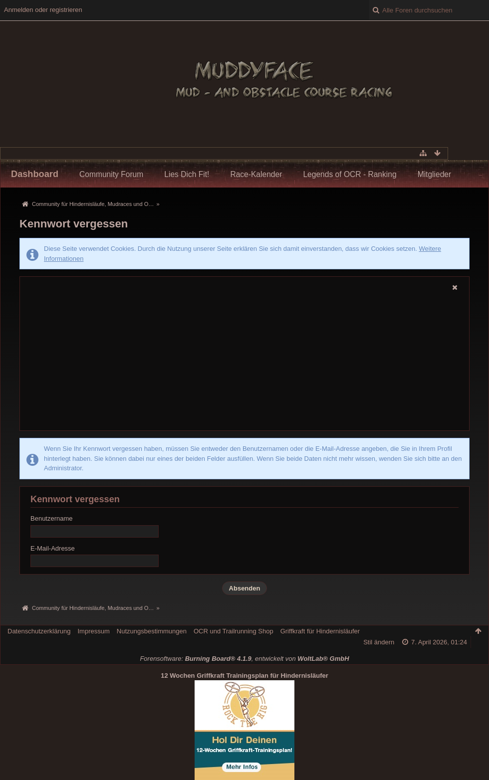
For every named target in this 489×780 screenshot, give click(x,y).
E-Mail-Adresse (52, 548)
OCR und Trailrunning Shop (233, 631)
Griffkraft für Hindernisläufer (320, 631)
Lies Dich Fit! (186, 174)
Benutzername (51, 518)
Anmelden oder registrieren (43, 9)
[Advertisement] (244, 362)
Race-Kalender (256, 174)
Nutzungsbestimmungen (152, 631)
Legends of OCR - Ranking (349, 174)
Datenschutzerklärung (38, 631)
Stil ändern (378, 642)
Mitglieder (435, 174)
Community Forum (111, 174)
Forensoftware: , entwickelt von (244, 658)
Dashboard (34, 174)
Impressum (93, 631)
